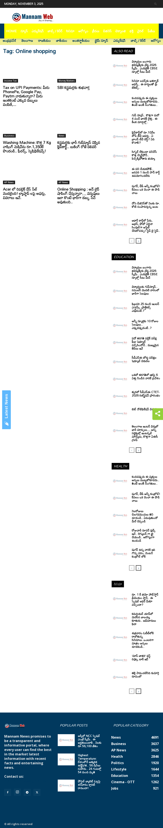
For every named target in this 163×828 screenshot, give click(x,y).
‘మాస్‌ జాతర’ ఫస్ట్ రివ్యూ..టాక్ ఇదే (141, 657)
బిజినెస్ (107, 31)
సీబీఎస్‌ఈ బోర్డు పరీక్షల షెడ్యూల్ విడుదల (144, 359)
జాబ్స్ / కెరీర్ (55, 31)
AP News (9, 182)
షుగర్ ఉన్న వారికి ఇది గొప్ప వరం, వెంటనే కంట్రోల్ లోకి (143, 553)
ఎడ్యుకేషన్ (38, 31)
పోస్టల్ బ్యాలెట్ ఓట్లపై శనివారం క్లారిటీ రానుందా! (89, 784)
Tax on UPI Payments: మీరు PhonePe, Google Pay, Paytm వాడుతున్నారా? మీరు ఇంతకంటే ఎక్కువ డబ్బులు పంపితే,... (26, 96)
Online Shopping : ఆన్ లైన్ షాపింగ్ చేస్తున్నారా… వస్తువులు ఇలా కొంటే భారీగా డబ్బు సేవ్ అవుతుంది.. (78, 195)
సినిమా (70, 31)
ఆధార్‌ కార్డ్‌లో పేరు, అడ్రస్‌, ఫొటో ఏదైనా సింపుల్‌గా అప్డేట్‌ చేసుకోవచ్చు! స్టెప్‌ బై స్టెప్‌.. (146, 225)
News (62, 135)
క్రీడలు (95, 31)
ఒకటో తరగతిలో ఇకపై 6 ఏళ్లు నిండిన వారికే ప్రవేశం (146, 376)
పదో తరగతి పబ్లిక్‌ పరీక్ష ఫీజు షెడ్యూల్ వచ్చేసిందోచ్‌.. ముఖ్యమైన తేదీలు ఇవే (145, 343)
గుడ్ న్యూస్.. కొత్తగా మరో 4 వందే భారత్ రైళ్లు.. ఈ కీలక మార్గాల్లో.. (145, 118)
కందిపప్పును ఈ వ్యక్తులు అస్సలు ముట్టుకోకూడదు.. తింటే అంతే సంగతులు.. (145, 480)
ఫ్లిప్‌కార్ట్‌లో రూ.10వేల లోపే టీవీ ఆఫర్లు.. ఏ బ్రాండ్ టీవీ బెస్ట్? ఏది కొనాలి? (143, 137)
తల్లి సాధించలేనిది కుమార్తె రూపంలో (145, 674)
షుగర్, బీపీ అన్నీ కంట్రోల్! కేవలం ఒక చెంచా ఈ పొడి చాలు (146, 189)
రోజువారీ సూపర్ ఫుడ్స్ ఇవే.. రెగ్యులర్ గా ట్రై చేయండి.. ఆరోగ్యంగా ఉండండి (143, 535)
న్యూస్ (24, 31)
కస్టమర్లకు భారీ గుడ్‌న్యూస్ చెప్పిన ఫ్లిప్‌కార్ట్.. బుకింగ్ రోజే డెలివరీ (78, 144)
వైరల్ (140, 31)
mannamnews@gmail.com (27, 781)
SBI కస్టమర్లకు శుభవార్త (73, 87)
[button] (155, 3)
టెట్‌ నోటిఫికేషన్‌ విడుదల (145, 409)
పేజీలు (151, 31)
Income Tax (10, 80)
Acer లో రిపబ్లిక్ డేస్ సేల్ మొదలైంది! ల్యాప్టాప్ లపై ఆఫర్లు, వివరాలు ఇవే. (24, 193)
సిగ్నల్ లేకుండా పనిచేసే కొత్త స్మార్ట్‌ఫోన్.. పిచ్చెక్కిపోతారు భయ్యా (144, 155)
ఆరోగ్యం (83, 31)
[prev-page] (131, 240)
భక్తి (131, 31)
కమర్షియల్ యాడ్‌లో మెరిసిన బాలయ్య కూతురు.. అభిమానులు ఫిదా (144, 619)
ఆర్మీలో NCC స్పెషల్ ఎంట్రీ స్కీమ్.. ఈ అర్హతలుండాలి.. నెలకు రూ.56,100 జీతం (89, 741)
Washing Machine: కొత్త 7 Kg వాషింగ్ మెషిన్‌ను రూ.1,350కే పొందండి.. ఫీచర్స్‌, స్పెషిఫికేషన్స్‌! (27, 147)
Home (11, 31)
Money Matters (67, 80)
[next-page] (138, 240)
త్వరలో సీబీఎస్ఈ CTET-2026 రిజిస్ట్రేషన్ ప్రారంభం (146, 393)
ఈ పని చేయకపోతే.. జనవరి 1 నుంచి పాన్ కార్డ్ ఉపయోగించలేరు (146, 172)
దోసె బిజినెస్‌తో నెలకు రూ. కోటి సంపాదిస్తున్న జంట (146, 204)
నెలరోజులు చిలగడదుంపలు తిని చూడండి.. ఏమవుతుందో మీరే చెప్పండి (145, 516)
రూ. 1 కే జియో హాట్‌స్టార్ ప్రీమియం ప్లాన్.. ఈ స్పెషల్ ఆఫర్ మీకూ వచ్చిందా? (145, 599)
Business (9, 135)
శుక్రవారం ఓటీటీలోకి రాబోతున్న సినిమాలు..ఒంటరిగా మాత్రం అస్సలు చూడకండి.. (143, 639)
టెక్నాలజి (120, 31)
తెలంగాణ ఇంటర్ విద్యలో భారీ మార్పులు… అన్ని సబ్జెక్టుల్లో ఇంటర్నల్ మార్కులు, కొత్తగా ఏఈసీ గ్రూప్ (145, 433)
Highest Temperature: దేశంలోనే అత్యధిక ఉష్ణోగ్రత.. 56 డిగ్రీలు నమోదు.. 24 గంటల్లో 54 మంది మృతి (89, 763)
